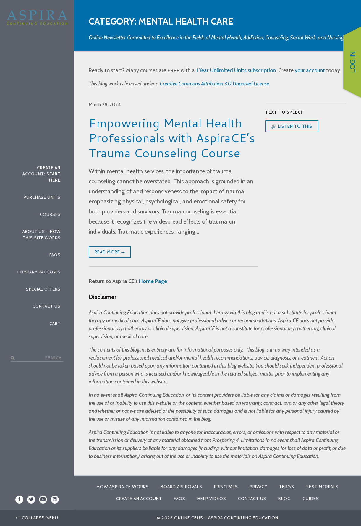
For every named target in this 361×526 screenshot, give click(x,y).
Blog (284, 498)
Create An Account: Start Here (41, 173)
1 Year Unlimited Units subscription (236, 70)
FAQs (55, 254)
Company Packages (39, 271)
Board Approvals (181, 486)
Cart (55, 323)
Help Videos (211, 498)
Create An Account (139, 498)
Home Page (153, 281)
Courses (50, 214)
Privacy (258, 486)
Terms (286, 486)
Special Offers (43, 289)
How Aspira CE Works (123, 486)
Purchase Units (42, 197)
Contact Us (47, 306)
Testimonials (322, 486)
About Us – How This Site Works (41, 234)
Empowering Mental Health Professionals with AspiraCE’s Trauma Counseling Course (172, 137)
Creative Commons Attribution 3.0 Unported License (214, 83)
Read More (110, 252)
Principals (226, 486)
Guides (310, 498)
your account (310, 70)
